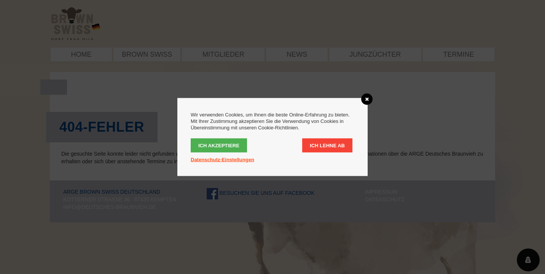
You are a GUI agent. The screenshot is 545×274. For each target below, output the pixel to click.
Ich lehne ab (327, 145)
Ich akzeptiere (218, 145)
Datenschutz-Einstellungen (222, 159)
